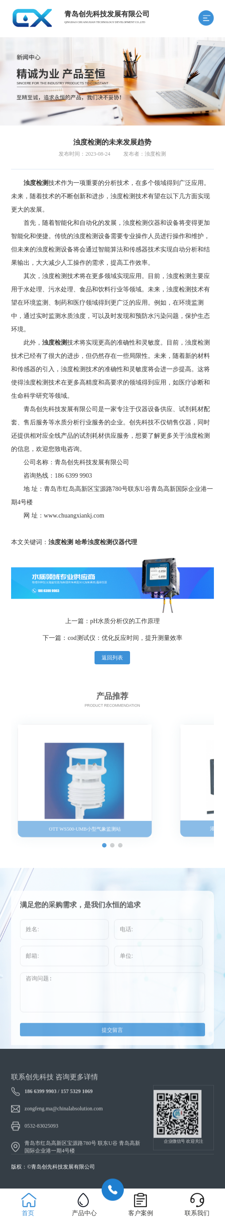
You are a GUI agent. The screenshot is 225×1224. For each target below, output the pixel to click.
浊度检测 (60, 542)
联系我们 (197, 1213)
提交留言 (112, 1043)
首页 (28, 1213)
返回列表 (112, 658)
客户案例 (140, 1213)
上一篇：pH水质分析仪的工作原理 (112, 621)
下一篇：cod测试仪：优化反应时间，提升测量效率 (112, 638)
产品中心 (84, 1213)
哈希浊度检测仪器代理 (106, 542)
